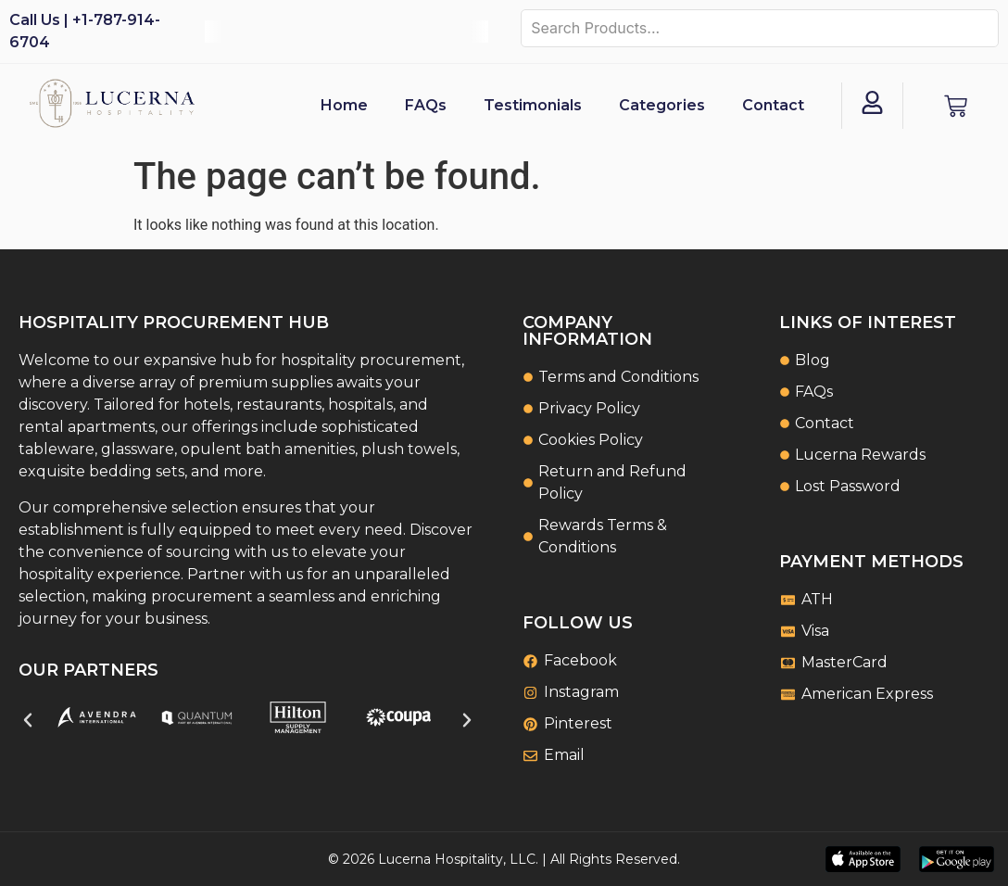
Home (344, 105)
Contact (773, 105)
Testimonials (533, 105)
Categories (662, 105)
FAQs (426, 105)
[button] (28, 720)
